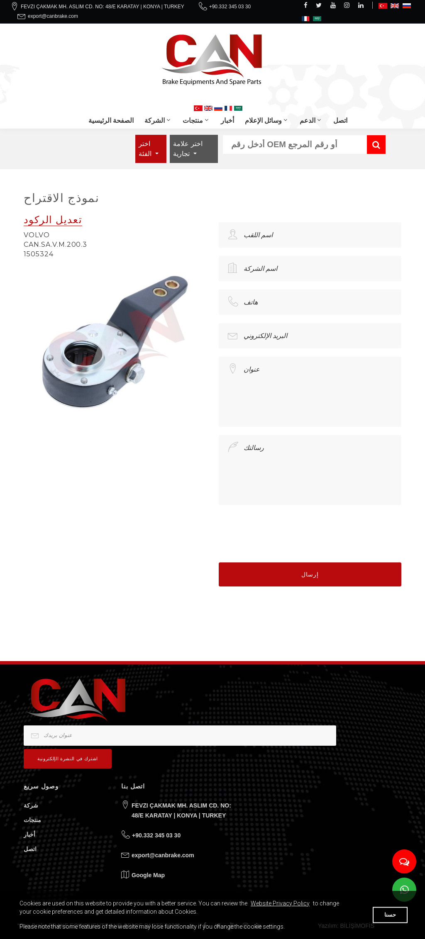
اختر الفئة (146, 148)
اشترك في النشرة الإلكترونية (67, 758)
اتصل (340, 120)
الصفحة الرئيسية (111, 120)
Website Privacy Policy (280, 903)
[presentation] (282, 529)
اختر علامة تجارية (187, 148)
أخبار (227, 120)
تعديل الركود (53, 220)
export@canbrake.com (53, 16)
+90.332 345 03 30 (230, 7)
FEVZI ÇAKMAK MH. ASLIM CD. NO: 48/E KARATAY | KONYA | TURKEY (102, 7)
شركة (31, 805)
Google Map (148, 875)
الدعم (307, 120)
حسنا (390, 915)
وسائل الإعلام (263, 120)
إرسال (309, 574)
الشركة (154, 120)
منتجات (193, 120)
